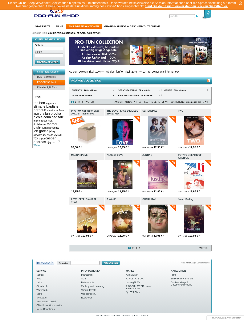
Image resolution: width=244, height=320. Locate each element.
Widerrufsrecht (88, 290)
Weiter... (38, 145)
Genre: (168, 90)
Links (39, 282)
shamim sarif (53, 110)
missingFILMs (133, 282)
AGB (83, 278)
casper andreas (45, 140)
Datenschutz (87, 282)
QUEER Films (133, 292)
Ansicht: (119, 102)
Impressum (86, 275)
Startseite (42, 26)
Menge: (38, 51)
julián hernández (50, 127)
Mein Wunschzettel (46, 301)
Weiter (90, 102)
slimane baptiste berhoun (46, 108)
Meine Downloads (45, 309)
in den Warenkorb (47, 62)
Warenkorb (41, 290)
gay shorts (48, 135)
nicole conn (42, 117)
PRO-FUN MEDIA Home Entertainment (138, 287)
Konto (39, 294)
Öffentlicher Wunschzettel (49, 305)
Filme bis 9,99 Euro (45, 87)
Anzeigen (45, 263)
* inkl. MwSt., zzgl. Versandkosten (195, 263)
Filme (59, 26)
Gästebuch (41, 286)
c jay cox (51, 142)
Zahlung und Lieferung (92, 286)
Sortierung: (178, 102)
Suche (174, 16)
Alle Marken (132, 275)
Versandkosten (234, 318)
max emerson (40, 120)
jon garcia (41, 131)
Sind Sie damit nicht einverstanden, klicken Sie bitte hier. (186, 6)
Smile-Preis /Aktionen (84, 26)
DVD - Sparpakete (45, 77)
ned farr (57, 117)
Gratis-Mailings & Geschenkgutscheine (132, 26)
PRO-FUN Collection (88, 33)
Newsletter (63, 263)
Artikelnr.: (39, 45)
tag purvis (50, 103)
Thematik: (78, 90)
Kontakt (40, 275)
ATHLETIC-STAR (135, 278)
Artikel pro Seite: (149, 102)
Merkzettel (41, 297)
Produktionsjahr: (129, 95)
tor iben (39, 103)
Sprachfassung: (128, 90)
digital (42, 138)
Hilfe (38, 278)
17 (58, 142)
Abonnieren (111, 263)
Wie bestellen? (88, 294)
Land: (75, 95)
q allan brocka (50, 113)
